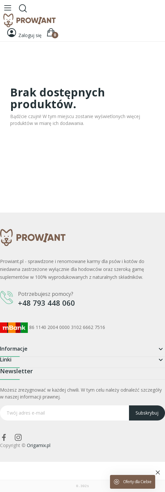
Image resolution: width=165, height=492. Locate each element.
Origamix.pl (38, 445)
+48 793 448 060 (46, 302)
